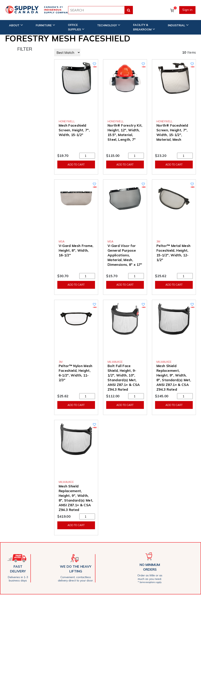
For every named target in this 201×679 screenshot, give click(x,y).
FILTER (24, 49)
